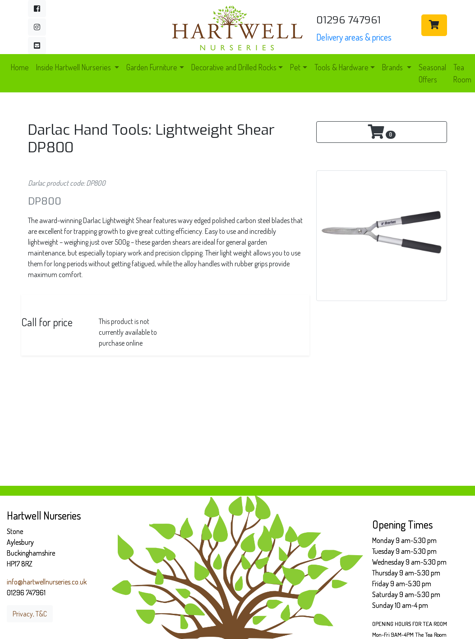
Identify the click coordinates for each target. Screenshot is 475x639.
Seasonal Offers (432, 73)
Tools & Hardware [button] (341, 67)
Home (20, 67)
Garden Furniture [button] (151, 67)
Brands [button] (393, 67)
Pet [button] (295, 67)
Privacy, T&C (30, 613)
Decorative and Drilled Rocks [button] (234, 67)
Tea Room (462, 73)
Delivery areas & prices (354, 37)
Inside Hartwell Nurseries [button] (74, 67)
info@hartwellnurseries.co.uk (47, 581)
